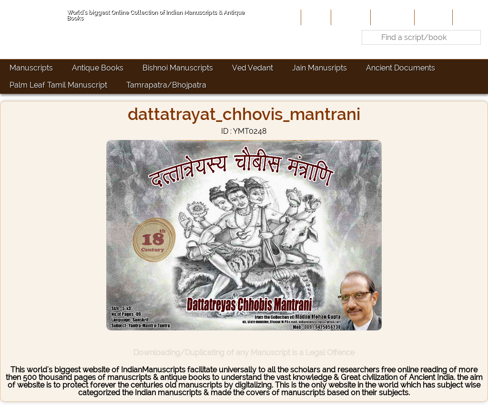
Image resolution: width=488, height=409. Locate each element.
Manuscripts (31, 67)
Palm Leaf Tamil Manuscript (58, 85)
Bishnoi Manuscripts (177, 67)
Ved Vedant (252, 67)
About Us (350, 17)
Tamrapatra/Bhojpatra (166, 85)
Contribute (391, 17)
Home (315, 17)
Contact (469, 17)
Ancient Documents (400, 67)
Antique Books (97, 67)
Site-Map (432, 17)
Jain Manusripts (319, 67)
